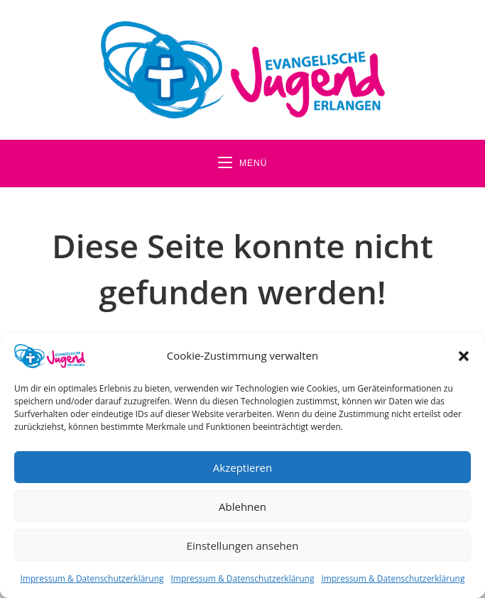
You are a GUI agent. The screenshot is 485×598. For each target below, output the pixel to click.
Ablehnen (242, 506)
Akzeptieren (242, 467)
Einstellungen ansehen (243, 545)
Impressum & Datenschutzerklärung (92, 578)
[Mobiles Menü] (242, 163)
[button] (464, 356)
